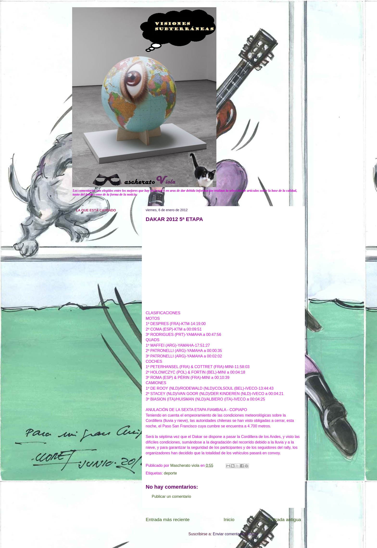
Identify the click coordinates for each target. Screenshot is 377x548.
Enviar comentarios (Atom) (235, 534)
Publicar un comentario (171, 496)
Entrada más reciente (167, 519)
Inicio (229, 519)
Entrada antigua (285, 519)
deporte (170, 473)
